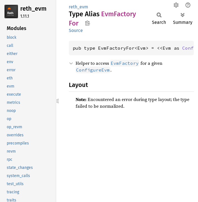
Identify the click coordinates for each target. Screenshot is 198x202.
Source (76, 30)
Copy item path (87, 23)
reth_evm (33, 8)
